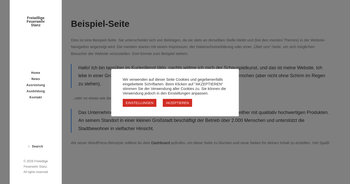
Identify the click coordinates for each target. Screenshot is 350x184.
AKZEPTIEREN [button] (177, 103)
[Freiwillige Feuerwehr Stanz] (35, 21)
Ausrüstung (35, 85)
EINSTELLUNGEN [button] (139, 103)
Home (35, 73)
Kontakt (36, 97)
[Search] (36, 146)
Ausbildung (36, 91)
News (35, 79)
